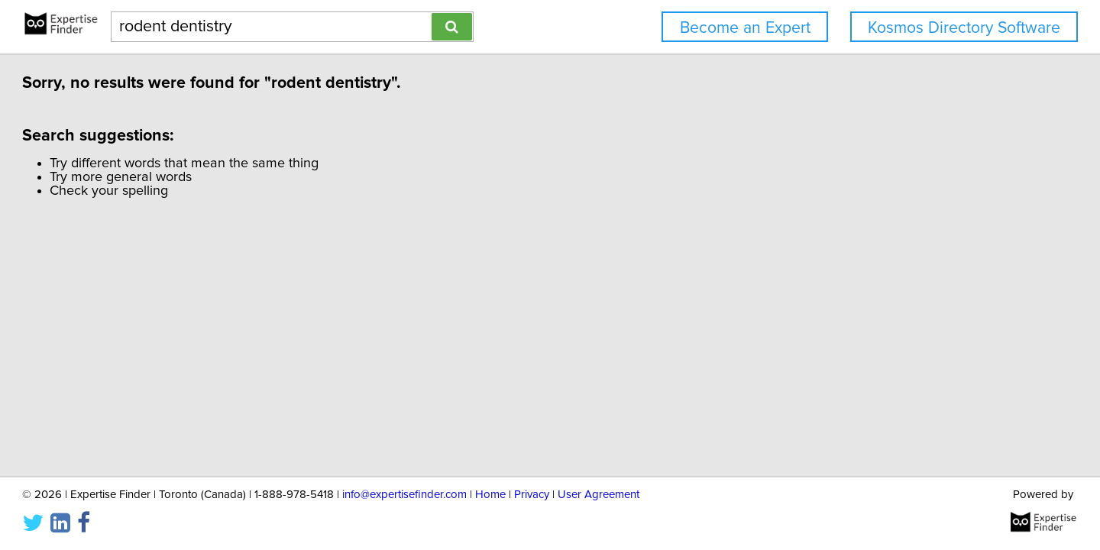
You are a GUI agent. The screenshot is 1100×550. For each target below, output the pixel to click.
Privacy (531, 494)
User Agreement (598, 494)
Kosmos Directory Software (964, 28)
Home (490, 494)
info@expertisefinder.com (404, 494)
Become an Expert (745, 28)
